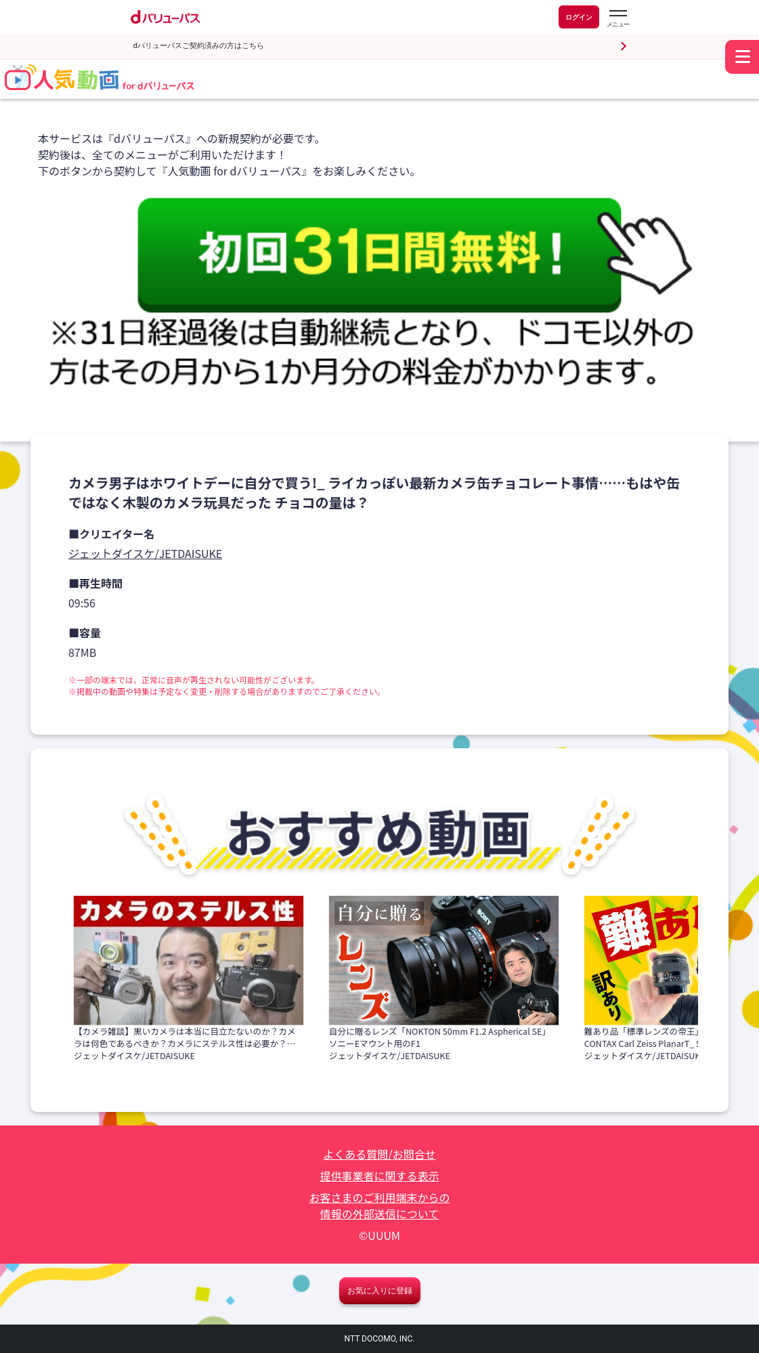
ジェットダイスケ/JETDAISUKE (145, 553)
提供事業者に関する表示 (379, 1175)
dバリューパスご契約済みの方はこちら (198, 45)
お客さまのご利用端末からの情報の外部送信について (379, 1205)
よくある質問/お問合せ (379, 1154)
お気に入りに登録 (379, 1290)
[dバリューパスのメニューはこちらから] (617, 18)
